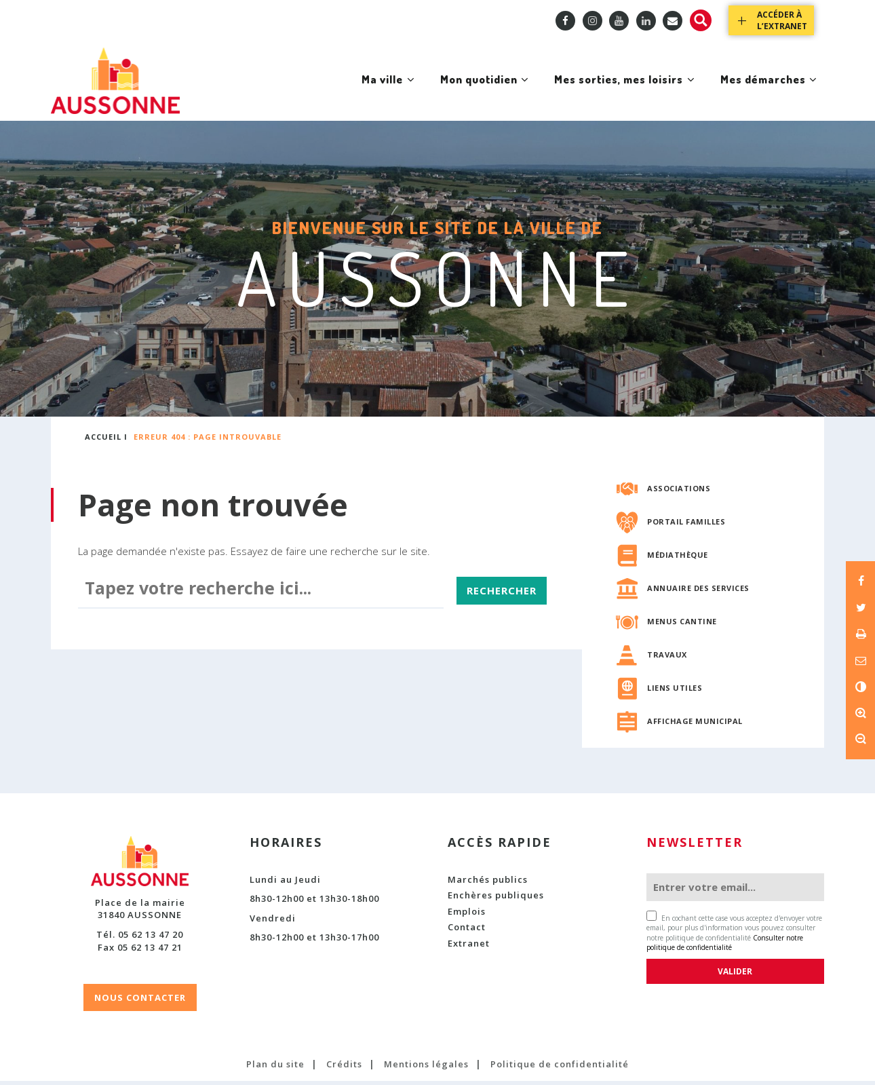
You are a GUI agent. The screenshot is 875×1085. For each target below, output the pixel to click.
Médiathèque (677, 559)
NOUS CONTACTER (140, 1001)
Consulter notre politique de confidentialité (724, 946)
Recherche (701, 20)
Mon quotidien (456, 94)
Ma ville (352, 94)
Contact (467, 932)
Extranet (469, 947)
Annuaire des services (698, 592)
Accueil (103, 441)
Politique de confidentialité (559, 1068)
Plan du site (275, 1068)
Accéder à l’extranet (782, 20)
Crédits (344, 1068)
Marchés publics (488, 883)
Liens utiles (674, 692)
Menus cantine (682, 625)
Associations (678, 492)
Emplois (467, 915)
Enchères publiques (496, 899)
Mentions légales (426, 1068)
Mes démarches (764, 94)
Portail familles (686, 525)
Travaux (667, 658)
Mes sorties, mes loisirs (608, 94)
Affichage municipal (695, 725)
